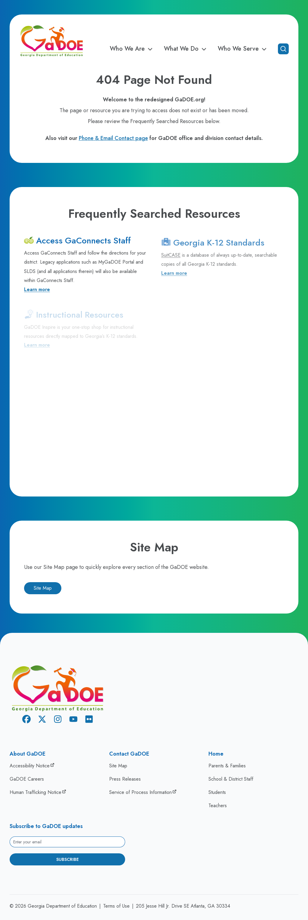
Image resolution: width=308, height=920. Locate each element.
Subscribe (67, 859)
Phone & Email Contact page (113, 138)
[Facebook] (26, 720)
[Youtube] (73, 720)
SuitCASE (170, 258)
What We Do (186, 49)
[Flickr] (89, 720)
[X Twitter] (42, 720)
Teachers (217, 805)
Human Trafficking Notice (35, 792)
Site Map (43, 588)
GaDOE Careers (27, 779)
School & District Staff (230, 779)
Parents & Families (227, 765)
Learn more (37, 291)
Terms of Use (116, 906)
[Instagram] (58, 720)
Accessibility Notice (30, 765)
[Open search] (283, 48)
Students (217, 792)
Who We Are (132, 49)
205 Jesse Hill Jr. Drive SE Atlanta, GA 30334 (183, 906)
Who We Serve (243, 49)
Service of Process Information (140, 792)
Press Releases (125, 779)
